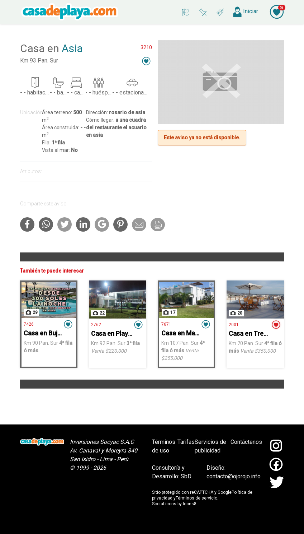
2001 (234, 324)
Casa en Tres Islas (255, 333)
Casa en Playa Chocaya (125, 333)
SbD (186, 476)
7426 (29, 324)
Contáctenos (246, 441)
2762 (96, 324)
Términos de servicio (196, 498)
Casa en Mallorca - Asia (195, 333)
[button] (146, 60)
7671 (166, 324)
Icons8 (189, 503)
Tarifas (186, 441)
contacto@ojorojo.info (233, 476)
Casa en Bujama (47, 333)
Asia (72, 48)
